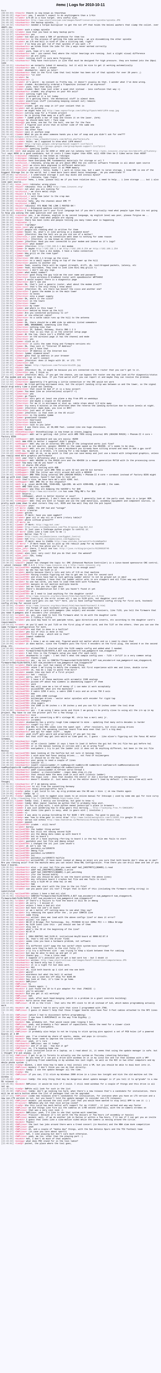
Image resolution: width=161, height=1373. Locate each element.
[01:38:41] (7, 113)
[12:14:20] (7, 476)
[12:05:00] (7, 413)
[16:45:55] (7, 902)
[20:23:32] (7, 993)
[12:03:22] (7, 396)
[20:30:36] (7, 1021)
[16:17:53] (7, 796)
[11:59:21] (7, 345)
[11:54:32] (7, 319)
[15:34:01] (7, 667)
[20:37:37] (7, 1050)
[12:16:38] (7, 496)
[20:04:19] (7, 967)
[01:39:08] (7, 116)
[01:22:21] (7, 99)
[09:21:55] (7, 199)
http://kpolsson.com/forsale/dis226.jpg (57, 436)
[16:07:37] (7, 687)
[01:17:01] (7, 68)
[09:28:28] (7, 230)
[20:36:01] (7, 1041)
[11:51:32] (7, 296)
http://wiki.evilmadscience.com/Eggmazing (54, 645)
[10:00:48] (7, 273)
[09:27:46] (7, 222)
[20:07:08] (7, 973)
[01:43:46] (7, 130)
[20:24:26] (7, 1004)
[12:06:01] (7, 427)
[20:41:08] (7, 1059)
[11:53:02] (7, 310)
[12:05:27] (7, 419)
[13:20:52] (7, 547)
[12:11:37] (7, 447)
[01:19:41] (7, 85)
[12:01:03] (7, 382)
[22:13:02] (7, 1184)
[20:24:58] (7, 1013)
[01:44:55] (7, 136)
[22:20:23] (7, 1244)
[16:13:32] (7, 739)
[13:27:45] (7, 565)
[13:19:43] (7, 542)
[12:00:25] (7, 370)
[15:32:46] (7, 662)
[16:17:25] (7, 787)
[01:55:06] (7, 150)
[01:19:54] (7, 90)
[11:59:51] (7, 359)
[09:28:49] (7, 236)
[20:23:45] (7, 996)
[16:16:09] (7, 776)
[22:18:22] (7, 1236)
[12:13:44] (7, 467)
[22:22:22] (7, 1256)
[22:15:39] (7, 1219)
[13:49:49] (7, 593)
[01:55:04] (7, 148)
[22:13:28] (7, 1190)
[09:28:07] (7, 225)
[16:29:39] (7, 824)
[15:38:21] (7, 673)
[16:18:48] (7, 804)
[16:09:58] (7, 710)
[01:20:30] (7, 93)
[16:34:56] (7, 859)
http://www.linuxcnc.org (52, 676)
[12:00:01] (7, 365)
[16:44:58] (7, 893)
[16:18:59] (7, 807)
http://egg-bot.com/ (47, 627)
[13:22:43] (7, 553)
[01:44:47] (7, 133)
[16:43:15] (7, 882)
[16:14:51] (7, 764)
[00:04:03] (7, 13)
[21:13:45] (7, 1173)
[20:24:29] (7, 1007)
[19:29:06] (7, 950)
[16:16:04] (7, 770)
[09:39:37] (7, 268)
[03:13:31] (7, 168)
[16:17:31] (7, 790)
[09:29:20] (7, 242)
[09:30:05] (7, 250)
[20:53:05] (7, 1139)
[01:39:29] (7, 119)
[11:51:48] (7, 299)
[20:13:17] (7, 979)
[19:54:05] (7, 953)
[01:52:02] (7, 142)
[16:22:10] (7, 813)
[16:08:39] (7, 696)
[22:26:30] (7, 1307)
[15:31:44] (7, 656)
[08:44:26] (7, 179)
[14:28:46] (7, 630)
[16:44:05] (7, 887)
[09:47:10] (7, 270)
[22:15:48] (7, 1221)
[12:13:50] (7, 470)
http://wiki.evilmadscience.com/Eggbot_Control (52, 642)
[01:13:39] (7, 45)
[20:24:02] (7, 1001)
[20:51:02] (7, 1110)
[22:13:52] (7, 1196)
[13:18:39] (7, 539)
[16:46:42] (7, 904)
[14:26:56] (7, 622)
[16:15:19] (7, 767)
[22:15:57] (7, 1224)
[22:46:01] (7, 1370)
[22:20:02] (7, 1241)
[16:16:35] (7, 779)
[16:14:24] (7, 756)
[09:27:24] (7, 213)
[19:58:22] (7, 959)
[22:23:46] (7, 1270)
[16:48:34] (7, 916)
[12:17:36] (7, 507)
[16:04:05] (7, 679)
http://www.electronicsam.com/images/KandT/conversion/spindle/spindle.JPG (75, 22)
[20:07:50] (7, 976)
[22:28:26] (7, 1327)
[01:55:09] (7, 153)
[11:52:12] (7, 305)
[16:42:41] (7, 879)
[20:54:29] (7, 1153)
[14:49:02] (7, 650)
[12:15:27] (7, 482)
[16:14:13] (7, 747)
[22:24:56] (7, 1287)
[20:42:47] (7, 1087)
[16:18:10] (7, 799)
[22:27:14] (7, 1313)
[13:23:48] (7, 562)
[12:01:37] (7, 385)
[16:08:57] (7, 704)
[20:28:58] (7, 1019)
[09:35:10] (7, 265)
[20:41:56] (7, 1073)
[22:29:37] (7, 1341)
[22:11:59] (7, 1176)
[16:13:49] (7, 742)
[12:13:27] (7, 465)
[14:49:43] (7, 653)
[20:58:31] (7, 1159)
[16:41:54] (7, 876)
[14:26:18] (7, 616)
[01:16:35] (7, 65)
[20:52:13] (7, 1127)
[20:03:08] (7, 964)
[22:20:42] (7, 1247)
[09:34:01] (7, 262)
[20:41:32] (7, 1061)
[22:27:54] (7, 1318)
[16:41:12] (7, 873)
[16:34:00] (7, 850)
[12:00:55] (7, 376)
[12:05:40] (7, 425)
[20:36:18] (7, 1047)
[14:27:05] (7, 625)
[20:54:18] (7, 1150)
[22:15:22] (7, 1216)
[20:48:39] (7, 1107)
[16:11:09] (7, 727)
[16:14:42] (7, 762)
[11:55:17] (7, 325)
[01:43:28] (7, 125)
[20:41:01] (7, 1056)
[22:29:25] (7, 1338)
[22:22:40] (7, 1258)
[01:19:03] (7, 79)
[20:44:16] (7, 1090)
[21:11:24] (7, 1170)
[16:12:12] (7, 736)
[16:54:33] (7, 933)
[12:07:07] (7, 436)
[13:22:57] (7, 556)
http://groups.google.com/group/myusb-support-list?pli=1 (59, 170)
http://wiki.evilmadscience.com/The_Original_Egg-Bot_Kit (59, 630)
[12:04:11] (7, 407)
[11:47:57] (7, 279)
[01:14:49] (7, 51)
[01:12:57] (7, 39)
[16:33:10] (7, 839)
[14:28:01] (7, 627)
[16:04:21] (7, 682)
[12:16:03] (7, 487)
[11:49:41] (7, 285)
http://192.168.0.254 (75, 296)
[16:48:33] (7, 913)
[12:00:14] (7, 367)
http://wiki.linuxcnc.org (85, 676)
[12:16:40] (7, 499)
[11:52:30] (7, 308)
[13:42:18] (7, 587)
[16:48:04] (7, 910)
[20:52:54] (7, 1136)
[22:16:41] (7, 1230)
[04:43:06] (7, 170)
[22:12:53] (7, 1181)
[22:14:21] (7, 1201)
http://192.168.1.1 (47, 296)
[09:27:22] (7, 210)
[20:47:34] (7, 1096)
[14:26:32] (7, 619)
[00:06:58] (7, 19)
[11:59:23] (7, 348)
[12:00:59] (7, 379)
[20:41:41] (7, 1070)
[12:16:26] (7, 493)
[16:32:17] (7, 833)
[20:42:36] (7, 1084)
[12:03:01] (7, 393)
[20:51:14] (7, 1113)
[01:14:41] (7, 48)
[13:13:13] (7, 525)
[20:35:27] (7, 1030)
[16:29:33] (7, 822)
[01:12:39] (7, 36)
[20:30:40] (7, 1024)
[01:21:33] (7, 96)
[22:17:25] (7, 1233)
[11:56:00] (7, 330)
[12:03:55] (7, 402)
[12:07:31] (7, 439)
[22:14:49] (7, 1207)
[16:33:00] (7, 836)
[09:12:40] (7, 190)
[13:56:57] (7, 596)
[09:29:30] (7, 248)
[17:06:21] (7, 942)
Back (3, 11)
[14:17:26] (7, 605)
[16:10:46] (7, 719)
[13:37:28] (7, 585)
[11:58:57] (7, 342)
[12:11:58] (7, 453)
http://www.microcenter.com (46, 587)
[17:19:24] (7, 944)
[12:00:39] (7, 373)
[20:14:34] (7, 981)
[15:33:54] (7, 664)
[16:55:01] (7, 939)
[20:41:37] (7, 1064)
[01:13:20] (7, 42)
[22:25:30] (7, 1293)
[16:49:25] (7, 927)
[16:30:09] (7, 827)
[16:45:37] (7, 896)
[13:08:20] (7, 516)
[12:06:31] (7, 433)
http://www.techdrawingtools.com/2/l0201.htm (97, 979)
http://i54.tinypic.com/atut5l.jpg (21, 162)
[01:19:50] (7, 88)
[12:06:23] (7, 430)
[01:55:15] (7, 156)
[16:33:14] (7, 842)
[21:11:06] (7, 1167)
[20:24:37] (7, 1010)
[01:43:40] (7, 128)
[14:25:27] (7, 607)
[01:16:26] (7, 62)
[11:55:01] (7, 322)
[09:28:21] (7, 228)
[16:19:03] (7, 810)
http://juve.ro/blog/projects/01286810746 (84, 656)
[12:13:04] (7, 459)
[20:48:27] (7, 1101)
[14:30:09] (7, 639)
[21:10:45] (7, 1161)
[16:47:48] (7, 907)
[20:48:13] (7, 1099)
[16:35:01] (7, 862)
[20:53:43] (7, 1144)
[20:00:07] (7, 961)
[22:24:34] (7, 1278)
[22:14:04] (7, 1199)
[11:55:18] (7, 328)
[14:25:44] (7, 613)
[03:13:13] (7, 165)
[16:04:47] (7, 684)
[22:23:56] (7, 1276)
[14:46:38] (7, 647)
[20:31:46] (7, 1027)
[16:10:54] (7, 724)
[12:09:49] (7, 445)
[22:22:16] (7, 1253)
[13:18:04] (7, 536)
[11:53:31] (7, 316)
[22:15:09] (7, 1210)
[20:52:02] (7, 1119)
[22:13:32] (7, 1193)
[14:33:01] (7, 645)
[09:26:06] (7, 208)
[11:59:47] (7, 356)
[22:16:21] (7, 1227)
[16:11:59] (7, 730)
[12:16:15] (7, 490)
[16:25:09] (7, 819)
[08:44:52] (7, 188)
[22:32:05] (7, 1364)
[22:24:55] (7, 1284)
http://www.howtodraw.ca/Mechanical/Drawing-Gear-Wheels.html (83, 981)
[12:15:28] (7, 485)
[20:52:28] (7, 1133)
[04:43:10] (7, 173)
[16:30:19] (7, 830)
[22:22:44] (7, 1264)
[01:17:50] (7, 70)
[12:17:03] (7, 505)
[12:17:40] (7, 513)
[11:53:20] (7, 313)
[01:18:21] (7, 76)
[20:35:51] (7, 1039)
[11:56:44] (7, 336)
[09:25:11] (7, 202)
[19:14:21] (7, 947)
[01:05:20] (7, 25)
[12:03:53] (7, 399)
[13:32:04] (7, 573)
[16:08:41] (7, 699)
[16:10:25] (7, 716)
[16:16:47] (7, 782)
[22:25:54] (7, 1304)
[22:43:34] (7, 1367)
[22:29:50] (7, 1350)
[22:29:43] (7, 1344)
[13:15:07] (7, 530)
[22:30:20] (7, 1353)
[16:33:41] (7, 844)
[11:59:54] (7, 362)
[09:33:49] (7, 259)
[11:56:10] (7, 333)
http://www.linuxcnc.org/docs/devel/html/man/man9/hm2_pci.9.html (65, 713)
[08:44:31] (7, 185)
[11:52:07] (7, 302)
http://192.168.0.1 (49, 293)
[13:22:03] (7, 550)
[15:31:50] (7, 659)
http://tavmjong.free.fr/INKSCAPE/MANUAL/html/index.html (45, 956)
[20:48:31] (7, 1104)
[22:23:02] (7, 1267)
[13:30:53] (7, 567)
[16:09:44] (7, 707)
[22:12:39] (7, 1179)
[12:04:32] (7, 410)
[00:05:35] (7, 16)
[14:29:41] (7, 636)
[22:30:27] (7, 1356)
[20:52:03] (7, 1121)
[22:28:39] (7, 1333)
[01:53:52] (7, 145)
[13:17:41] (7, 533)
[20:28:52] (7, 1016)
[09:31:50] (7, 256)
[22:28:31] (7, 1330)
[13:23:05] (7, 559)
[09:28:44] (7, 233)
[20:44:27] (7, 1093)
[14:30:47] (7, 642)
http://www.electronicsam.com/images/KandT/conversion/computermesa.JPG (83, 1150)
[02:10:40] (7, 159)
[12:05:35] (7, 422)
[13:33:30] (7, 576)
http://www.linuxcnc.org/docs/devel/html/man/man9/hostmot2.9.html (65, 724)
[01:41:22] (7, 122)
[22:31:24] (7, 1358)
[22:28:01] (7, 1321)
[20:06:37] (7, 970)
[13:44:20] (7, 590)
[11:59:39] (7, 353)
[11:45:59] (7, 276)
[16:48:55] (7, 924)
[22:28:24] (7, 1324)
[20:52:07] (7, 1124)
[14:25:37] (7, 610)
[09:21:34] (7, 196)
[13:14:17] (7, 527)
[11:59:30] (7, 350)
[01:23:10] (7, 102)
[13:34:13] (7, 579)
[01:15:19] (7, 59)
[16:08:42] (7, 702)
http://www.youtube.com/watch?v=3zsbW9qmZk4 (80, 647)
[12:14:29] (7, 479)
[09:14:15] (7, 193)
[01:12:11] (7, 33)
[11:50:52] (7, 293)
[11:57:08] (7, 339)
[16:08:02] (7, 690)
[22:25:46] (7, 1298)
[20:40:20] (7, 1053)
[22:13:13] (7, 1187)
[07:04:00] (7, 176)
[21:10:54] (7, 1164)
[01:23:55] (7, 105)
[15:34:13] (7, 670)
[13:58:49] (7, 599)
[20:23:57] (7, 999)
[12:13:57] (7, 473)
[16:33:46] (7, 847)
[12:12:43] (7, 456)
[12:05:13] (7, 416)
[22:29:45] (7, 1347)
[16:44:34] (7, 890)
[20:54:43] (7, 1156)
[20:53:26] (7, 1141)
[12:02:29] (7, 390)
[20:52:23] (7, 1130)
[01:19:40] (7, 82)
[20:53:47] (7, 1147)
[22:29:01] (7, 1336)
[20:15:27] (7, 984)
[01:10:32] (7, 28)
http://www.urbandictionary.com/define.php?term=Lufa (57, 165)
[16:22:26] (7, 816)
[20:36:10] (7, 1044)
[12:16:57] (7, 502)
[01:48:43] (7, 139)
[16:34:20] (7, 856)
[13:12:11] (7, 519)
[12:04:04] (7, 405)
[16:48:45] (7, 922)
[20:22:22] (7, 990)
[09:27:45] (7, 219)
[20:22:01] (7, 987)
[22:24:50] (7, 1281)
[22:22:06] (7, 1250)
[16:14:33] (7, 759)
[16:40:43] (7, 870)
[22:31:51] (7, 1361)
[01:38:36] (7, 110)
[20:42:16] (7, 1081)
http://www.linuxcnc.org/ (68, 222)
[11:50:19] (7, 288)
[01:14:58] (7, 56)
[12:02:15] (7, 387)
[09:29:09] (7, 239)
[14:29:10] (7, 633)
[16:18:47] (7, 802)
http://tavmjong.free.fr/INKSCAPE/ (113, 967)
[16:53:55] (7, 930)
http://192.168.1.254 (105, 296)
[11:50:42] (7, 290)
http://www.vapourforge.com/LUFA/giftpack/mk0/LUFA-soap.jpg (83, 130)
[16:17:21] (7, 784)
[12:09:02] (7, 442)
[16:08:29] (7, 693)
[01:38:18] (7, 108)
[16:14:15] (7, 753)
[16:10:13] (7, 713)
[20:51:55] (7, 1116)
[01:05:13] (7, 22)
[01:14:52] (7, 53)
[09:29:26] (7, 245)
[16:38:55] (7, 867)
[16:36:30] (7, 864)
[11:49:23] (7, 282)
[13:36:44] (7, 582)
